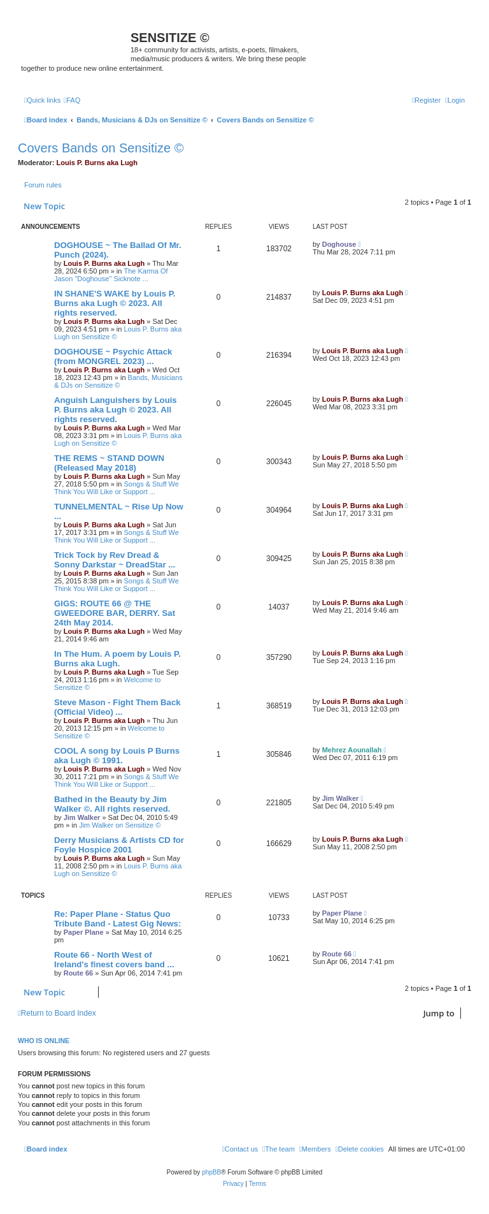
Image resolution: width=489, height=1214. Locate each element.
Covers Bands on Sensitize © (100, 148)
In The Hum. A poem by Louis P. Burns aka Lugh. (117, 658)
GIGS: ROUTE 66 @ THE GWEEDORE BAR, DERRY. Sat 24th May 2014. (114, 613)
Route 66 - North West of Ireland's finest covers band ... (114, 959)
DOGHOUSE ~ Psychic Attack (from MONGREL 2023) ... (113, 356)
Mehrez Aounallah (352, 750)
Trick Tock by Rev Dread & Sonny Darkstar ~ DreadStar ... (114, 559)
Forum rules (43, 185)
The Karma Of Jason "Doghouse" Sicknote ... (111, 274)
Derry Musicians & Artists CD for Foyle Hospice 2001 (119, 844)
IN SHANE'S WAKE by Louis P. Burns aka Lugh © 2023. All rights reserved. (114, 303)
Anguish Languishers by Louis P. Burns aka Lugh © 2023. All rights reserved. (115, 409)
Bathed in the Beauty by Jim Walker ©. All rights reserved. (112, 804)
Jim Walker (82, 817)
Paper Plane (84, 932)
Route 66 (78, 973)
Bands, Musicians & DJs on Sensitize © (118, 381)
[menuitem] (72, 100)
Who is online (43, 1040)
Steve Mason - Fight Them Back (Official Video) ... (117, 707)
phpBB (211, 1172)
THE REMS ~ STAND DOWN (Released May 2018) (109, 462)
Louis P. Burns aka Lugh (97, 162)
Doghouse (339, 244)
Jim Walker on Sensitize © (119, 825)
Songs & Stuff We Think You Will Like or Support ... (116, 487)
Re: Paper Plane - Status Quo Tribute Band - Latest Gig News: (117, 918)
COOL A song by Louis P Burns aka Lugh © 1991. (117, 755)
